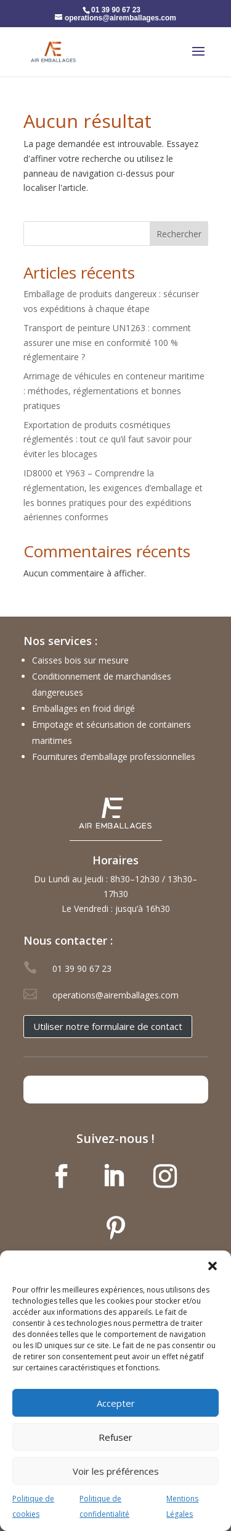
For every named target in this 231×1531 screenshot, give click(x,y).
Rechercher (178, 234)
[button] (212, 1266)
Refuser (115, 1437)
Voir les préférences (116, 1471)
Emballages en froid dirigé (83, 708)
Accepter (116, 1403)
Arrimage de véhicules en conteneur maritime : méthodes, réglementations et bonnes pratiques (114, 390)
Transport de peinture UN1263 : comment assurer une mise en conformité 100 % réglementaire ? (107, 342)
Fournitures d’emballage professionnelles (113, 756)
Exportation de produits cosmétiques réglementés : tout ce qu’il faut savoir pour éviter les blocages (107, 439)
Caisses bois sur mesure (80, 660)
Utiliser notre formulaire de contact (107, 1026)
